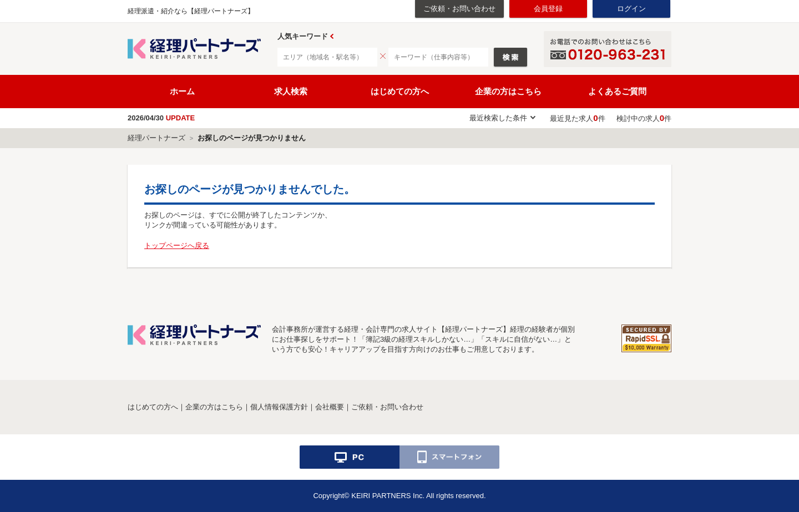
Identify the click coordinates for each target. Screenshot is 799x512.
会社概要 (329, 407)
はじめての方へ (400, 91)
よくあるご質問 (617, 91)
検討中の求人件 (643, 118)
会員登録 (548, 8)
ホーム (182, 91)
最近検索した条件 (498, 118)
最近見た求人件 (577, 118)
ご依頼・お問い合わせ (459, 8)
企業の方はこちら (508, 91)
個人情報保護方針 (279, 407)
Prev (331, 36)
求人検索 (290, 91)
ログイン (631, 8)
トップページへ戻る (176, 245)
